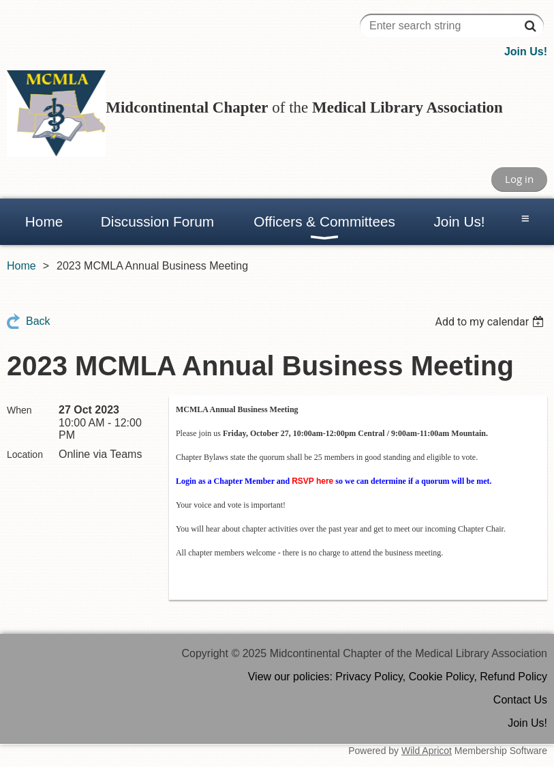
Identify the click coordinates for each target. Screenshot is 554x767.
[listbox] (491, 321)
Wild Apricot (426, 750)
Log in (519, 179)
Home (21, 266)
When (19, 410)
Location (25, 454)
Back (38, 321)
